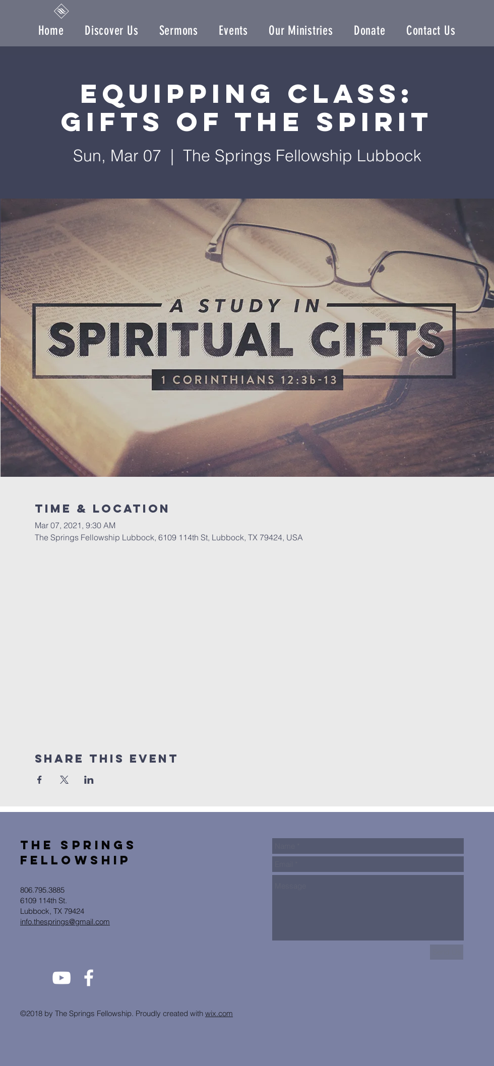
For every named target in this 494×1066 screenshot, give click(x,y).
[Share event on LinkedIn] (89, 780)
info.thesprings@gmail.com (65, 921)
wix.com (219, 1013)
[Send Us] (446, 952)
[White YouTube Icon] (61, 978)
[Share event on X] (64, 780)
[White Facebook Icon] (89, 978)
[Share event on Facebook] (39, 780)
